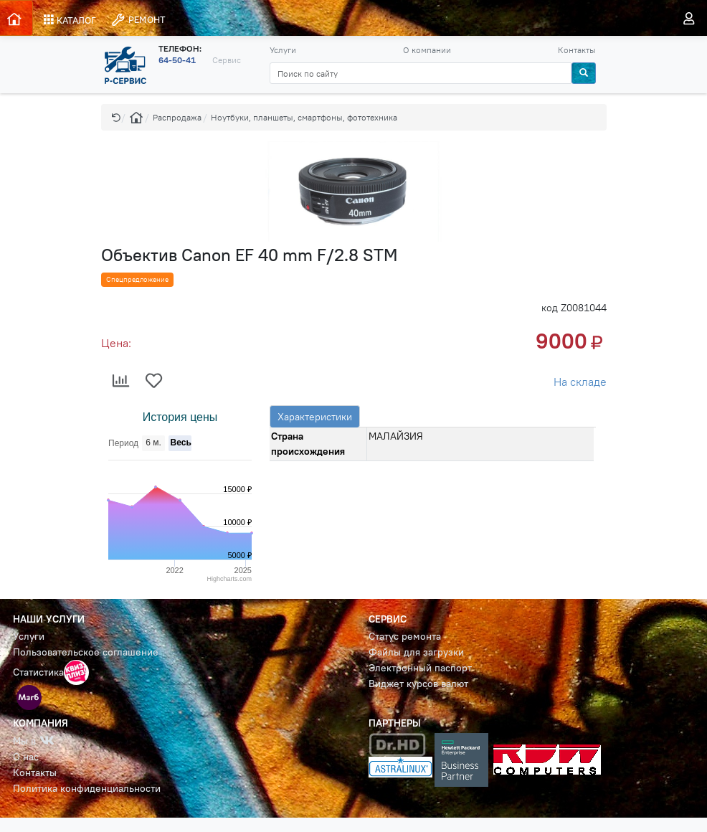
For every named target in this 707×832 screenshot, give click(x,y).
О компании (427, 49)
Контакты (577, 49)
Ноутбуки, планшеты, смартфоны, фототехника (304, 117)
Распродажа (177, 117)
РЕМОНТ (138, 20)
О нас (26, 756)
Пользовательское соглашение (85, 652)
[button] (116, 117)
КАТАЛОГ (70, 20)
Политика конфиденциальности (87, 788)
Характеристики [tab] (314, 416)
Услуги (283, 49)
